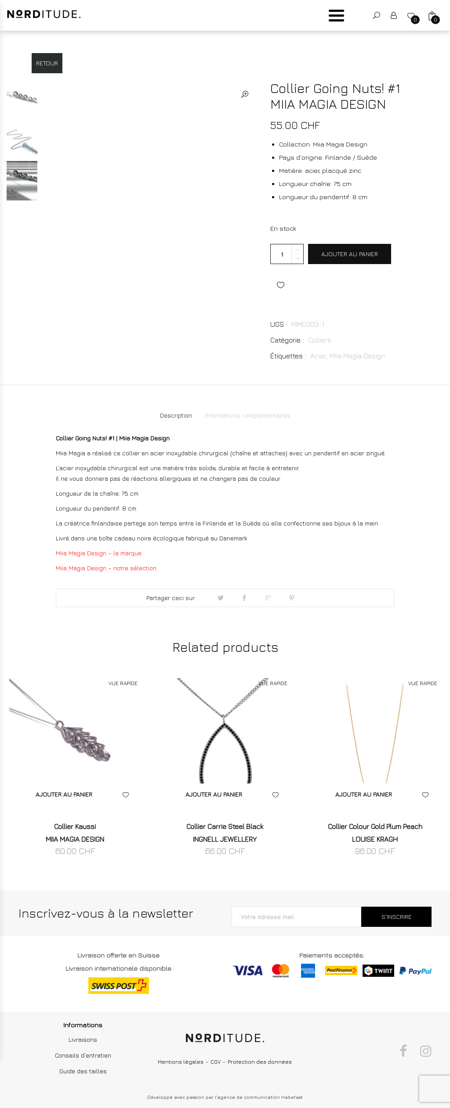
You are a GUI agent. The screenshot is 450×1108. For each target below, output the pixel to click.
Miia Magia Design (357, 356)
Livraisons (83, 1039)
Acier (318, 356)
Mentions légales (180, 1061)
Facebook (403, 1051)
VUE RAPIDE (123, 683)
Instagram (426, 1051)
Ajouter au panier (349, 253)
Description (176, 415)
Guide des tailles (83, 1071)
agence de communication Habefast (260, 1097)
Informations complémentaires (247, 415)
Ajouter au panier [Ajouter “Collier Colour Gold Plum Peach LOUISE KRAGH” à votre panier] (363, 794)
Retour (47, 63)
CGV (215, 1061)
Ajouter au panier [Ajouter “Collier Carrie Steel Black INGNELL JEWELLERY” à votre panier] (213, 794)
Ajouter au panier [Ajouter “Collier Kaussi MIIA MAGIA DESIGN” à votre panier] (64, 794)
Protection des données (260, 1061)
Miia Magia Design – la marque (99, 553)
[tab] (176, 415)
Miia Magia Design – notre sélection (106, 568)
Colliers (319, 340)
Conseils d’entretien (83, 1055)
